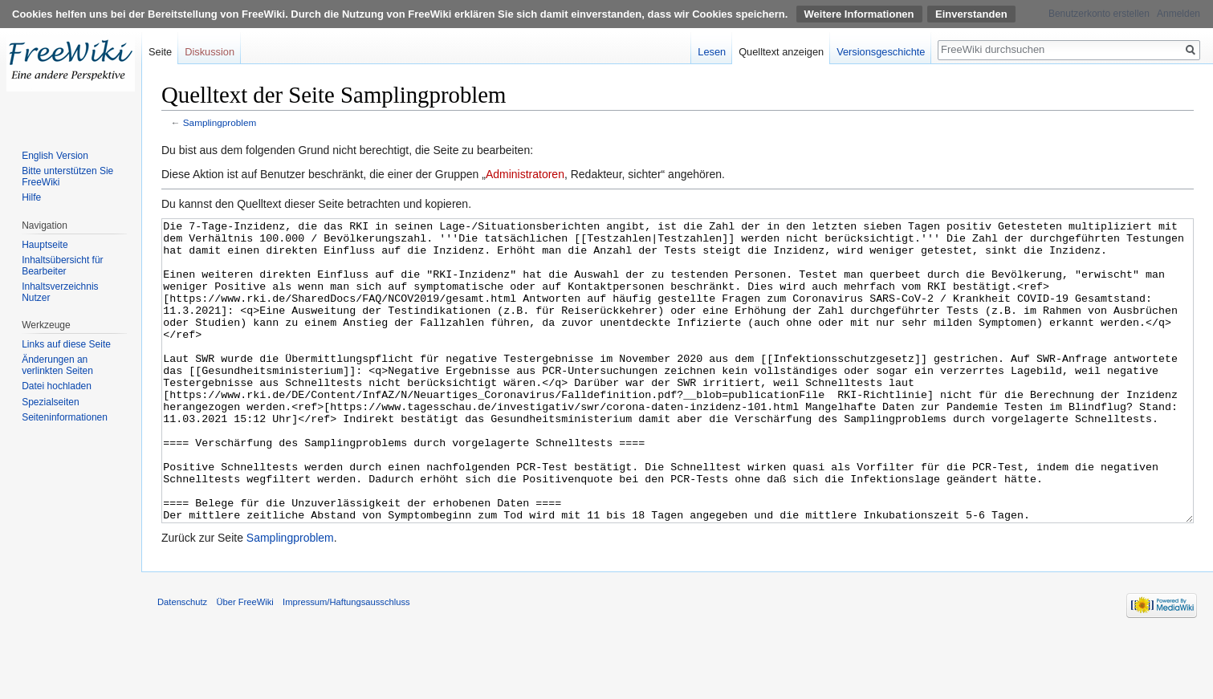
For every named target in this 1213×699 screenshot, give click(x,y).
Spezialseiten (50, 402)
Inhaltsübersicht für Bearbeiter (62, 265)
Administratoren (525, 174)
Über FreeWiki (244, 662)
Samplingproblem (219, 122)
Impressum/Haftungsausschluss (346, 662)
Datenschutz (182, 662)
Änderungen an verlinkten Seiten (57, 365)
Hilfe (31, 197)
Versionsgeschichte (880, 52)
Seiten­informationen (65, 417)
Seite (160, 52)
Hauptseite (44, 244)
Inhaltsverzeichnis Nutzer (60, 292)
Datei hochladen (57, 386)
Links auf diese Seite (66, 344)
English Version (55, 155)
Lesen (712, 52)
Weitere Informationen (859, 14)
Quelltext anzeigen (781, 52)
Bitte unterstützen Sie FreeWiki (67, 176)
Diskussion (209, 52)
